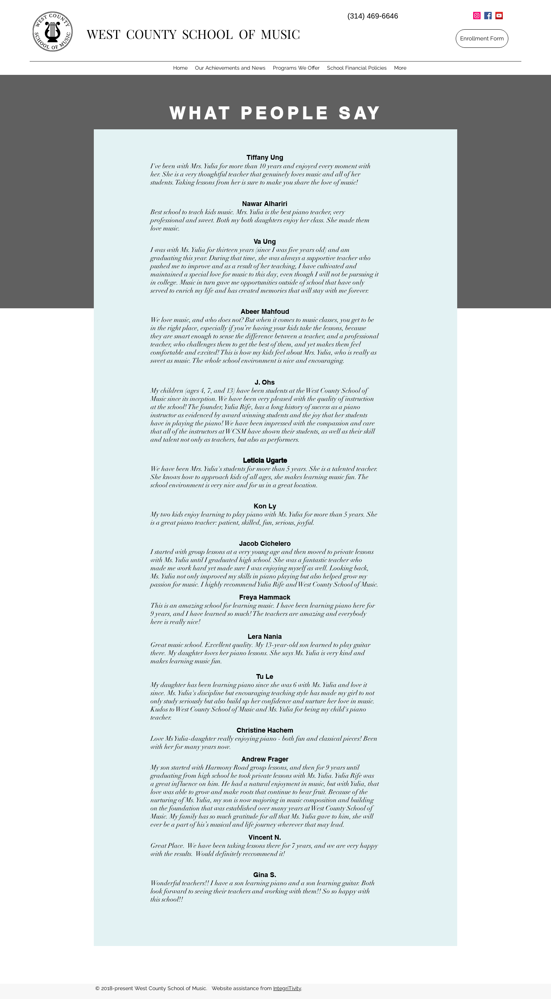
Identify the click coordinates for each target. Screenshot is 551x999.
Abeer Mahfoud (265, 311)
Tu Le (264, 676)
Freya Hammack (264, 597)
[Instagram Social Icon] (477, 15)
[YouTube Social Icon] (499, 15)
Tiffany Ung (265, 157)
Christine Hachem (265, 730)
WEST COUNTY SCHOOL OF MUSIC (193, 33)
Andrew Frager (264, 759)
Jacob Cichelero (265, 543)
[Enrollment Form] (482, 38)
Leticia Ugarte (265, 460)
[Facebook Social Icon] (488, 15)
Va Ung (265, 241)
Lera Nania (265, 636)
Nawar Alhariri (264, 204)
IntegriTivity (287, 988)
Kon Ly (265, 506)
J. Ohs (265, 382)
